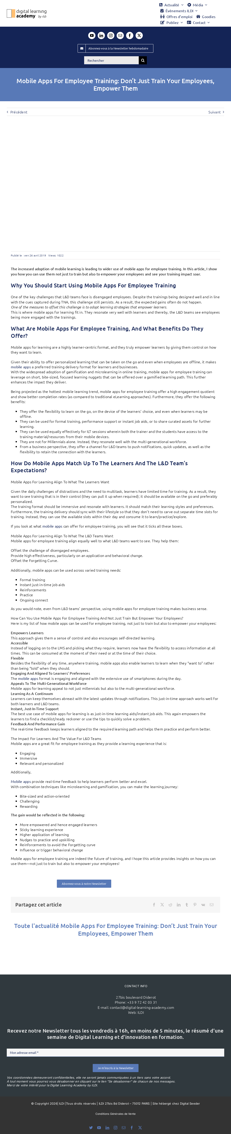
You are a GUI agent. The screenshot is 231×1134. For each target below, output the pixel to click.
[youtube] (91, 35)
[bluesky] (91, 1127)
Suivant (214, 111)
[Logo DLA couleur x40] (26, 11)
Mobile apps (21, 781)
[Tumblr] (187, 905)
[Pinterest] (195, 905)
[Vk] (203, 905)
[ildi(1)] (59, 987)
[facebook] (129, 35)
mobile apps (21, 366)
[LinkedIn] (179, 905)
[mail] (120, 35)
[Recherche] (143, 60)
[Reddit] (170, 905)
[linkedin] (101, 35)
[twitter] (139, 35)
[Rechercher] (111, 60)
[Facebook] (154, 905)
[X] (162, 905)
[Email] (212, 905)
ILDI (141, 1012)
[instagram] (110, 35)
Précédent (18, 111)
